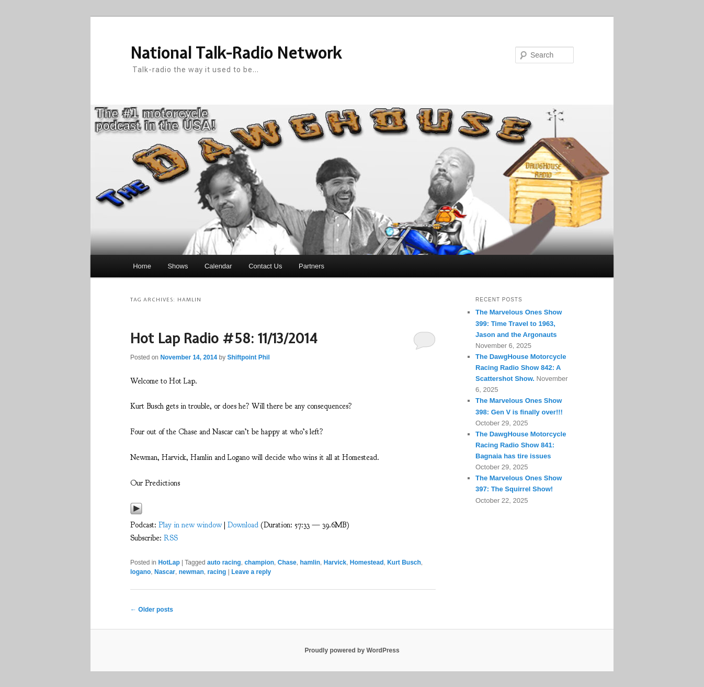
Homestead (367, 562)
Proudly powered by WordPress (351, 650)
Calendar (218, 266)
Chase (287, 562)
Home (142, 266)
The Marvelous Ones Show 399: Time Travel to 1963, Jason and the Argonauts (518, 323)
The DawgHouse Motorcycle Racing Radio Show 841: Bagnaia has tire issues (520, 445)
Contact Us (265, 266)
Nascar (164, 572)
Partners (311, 266)
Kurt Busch (404, 562)
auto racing (224, 562)
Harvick (335, 562)
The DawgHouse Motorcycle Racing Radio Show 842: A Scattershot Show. (520, 367)
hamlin (310, 562)
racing (216, 572)
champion (259, 562)
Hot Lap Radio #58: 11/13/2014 (223, 338)
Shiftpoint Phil (248, 357)
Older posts (151, 609)
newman (191, 572)
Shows (177, 266)
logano (140, 572)
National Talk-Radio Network (236, 52)
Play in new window (190, 525)
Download (243, 525)
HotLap (168, 562)
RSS (171, 538)
